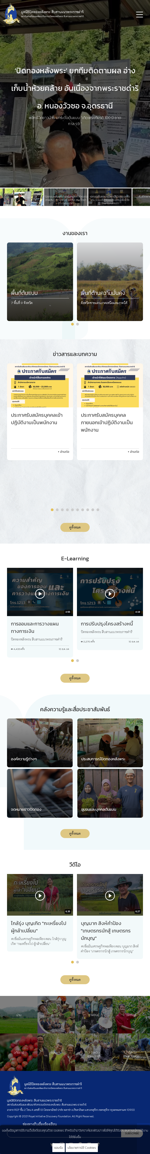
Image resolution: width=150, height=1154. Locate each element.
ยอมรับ (58, 1147)
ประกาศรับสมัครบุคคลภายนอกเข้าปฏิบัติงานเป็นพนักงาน (107, 422)
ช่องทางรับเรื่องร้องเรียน (40, 1124)
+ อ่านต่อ (63, 451)
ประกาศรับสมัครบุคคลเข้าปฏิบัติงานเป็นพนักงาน (36, 418)
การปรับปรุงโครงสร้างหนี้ (107, 623)
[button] (72, 324)
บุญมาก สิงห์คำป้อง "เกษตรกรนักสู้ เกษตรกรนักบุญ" (106, 931)
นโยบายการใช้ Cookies (82, 1147)
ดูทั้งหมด (75, 527)
